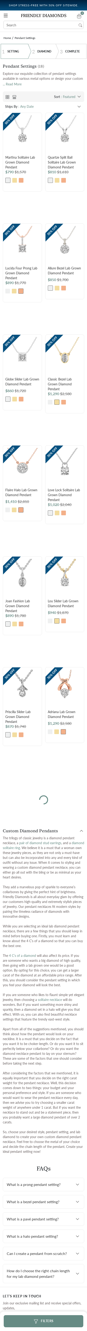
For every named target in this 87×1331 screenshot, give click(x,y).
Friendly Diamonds (43, 15)
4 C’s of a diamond (22, 956)
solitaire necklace (50, 1000)
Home (7, 38)
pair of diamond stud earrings (40, 843)
